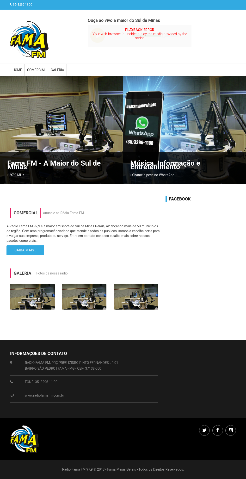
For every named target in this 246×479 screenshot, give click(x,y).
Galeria (57, 70)
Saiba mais (25, 250)
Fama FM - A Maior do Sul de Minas (54, 165)
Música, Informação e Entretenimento (165, 165)
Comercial (36, 70)
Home (17, 70)
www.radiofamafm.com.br (44, 395)
